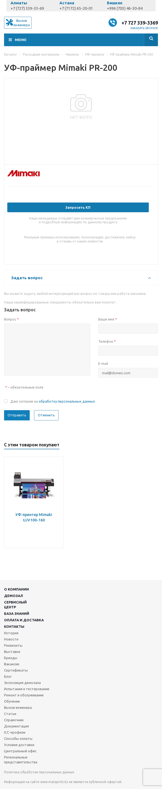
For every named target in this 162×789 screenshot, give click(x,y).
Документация (16, 726)
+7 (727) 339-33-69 (27, 8)
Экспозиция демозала (22, 683)
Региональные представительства (20, 759)
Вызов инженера (18, 707)
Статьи (10, 714)
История (11, 633)
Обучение (12, 701)
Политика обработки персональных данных (39, 772)
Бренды (10, 658)
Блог (8, 676)
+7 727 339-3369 (140, 22)
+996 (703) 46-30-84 (125, 8)
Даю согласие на (52, 401)
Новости (11, 639)
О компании (16, 589)
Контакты (14, 626)
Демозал (13, 596)
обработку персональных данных (67, 401)
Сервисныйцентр (15, 604)
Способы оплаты (18, 738)
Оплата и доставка (24, 620)
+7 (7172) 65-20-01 (76, 8)
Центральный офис (20, 751)
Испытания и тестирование (26, 689)
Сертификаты (16, 670)
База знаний (16, 613)
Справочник (14, 720)
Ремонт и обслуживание (24, 695)
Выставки (12, 651)
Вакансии (11, 664)
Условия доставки (19, 745)
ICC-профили (14, 732)
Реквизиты (13, 645)
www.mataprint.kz (54, 782)
